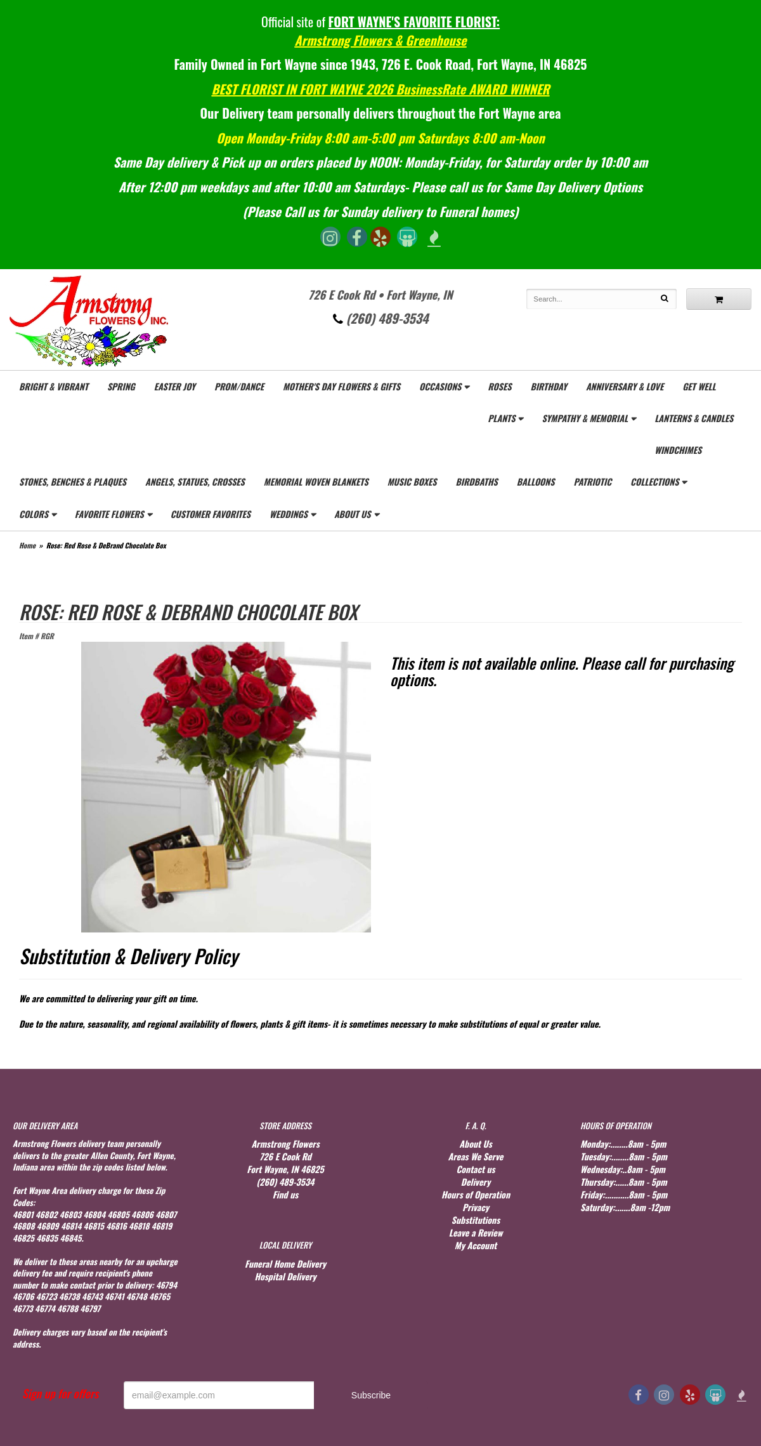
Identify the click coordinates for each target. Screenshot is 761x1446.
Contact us (475, 1169)
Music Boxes (412, 481)
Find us (286, 1194)
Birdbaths (476, 481)
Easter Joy (174, 386)
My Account (476, 1245)
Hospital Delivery (285, 1276)
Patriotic (592, 481)
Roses (499, 386)
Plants (501, 418)
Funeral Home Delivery (285, 1263)
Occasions (440, 386)
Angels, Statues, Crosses (195, 481)
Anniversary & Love (624, 386)
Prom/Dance (239, 386)
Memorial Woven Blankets (316, 481)
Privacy (475, 1207)
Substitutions (476, 1219)
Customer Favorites (210, 514)
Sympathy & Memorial (585, 418)
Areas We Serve (476, 1156)
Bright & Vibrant (53, 386)
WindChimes (677, 449)
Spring (121, 386)
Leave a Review (476, 1232)
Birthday (548, 386)
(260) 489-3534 (381, 318)
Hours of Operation (475, 1194)
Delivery (475, 1181)
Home (27, 545)
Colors (33, 514)
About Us (352, 514)
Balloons (536, 481)
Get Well (699, 386)
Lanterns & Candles (693, 418)
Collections (654, 481)
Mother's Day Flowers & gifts (341, 386)
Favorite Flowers (109, 514)
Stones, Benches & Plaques (72, 481)
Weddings (289, 514)
